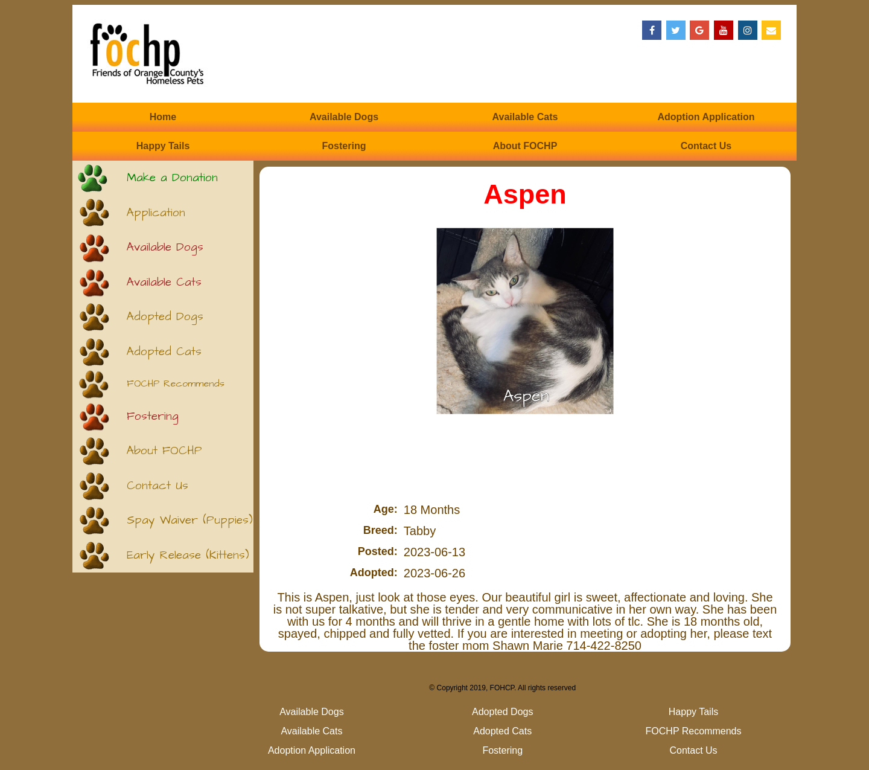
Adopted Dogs (165, 317)
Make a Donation (172, 178)
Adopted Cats (164, 352)
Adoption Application (705, 117)
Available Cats (525, 117)
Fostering (344, 146)
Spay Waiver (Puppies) (190, 520)
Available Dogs (344, 117)
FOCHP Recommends (175, 384)
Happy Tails (163, 146)
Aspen (525, 194)
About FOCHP (525, 146)
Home (163, 117)
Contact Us (706, 146)
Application (156, 213)
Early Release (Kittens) (188, 555)
